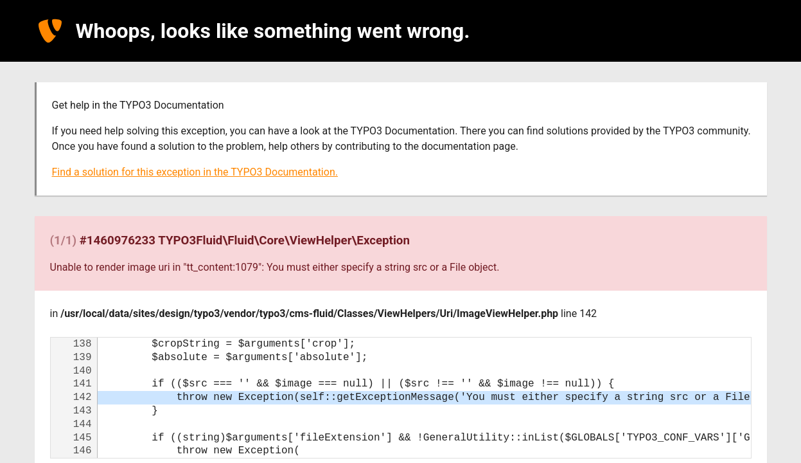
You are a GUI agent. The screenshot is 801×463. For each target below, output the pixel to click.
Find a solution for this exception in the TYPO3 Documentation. (195, 172)
